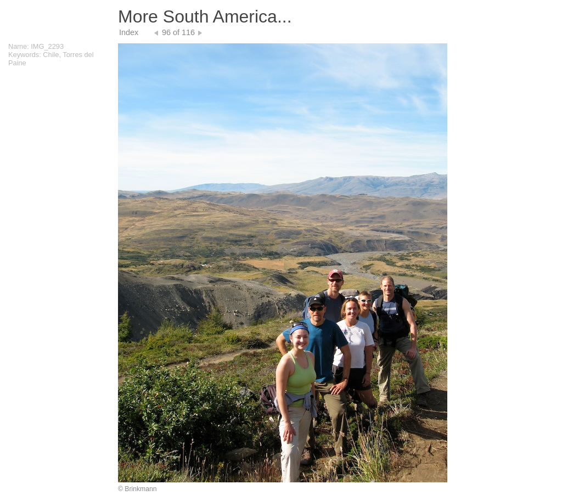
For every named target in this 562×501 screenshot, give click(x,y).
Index (128, 32)
